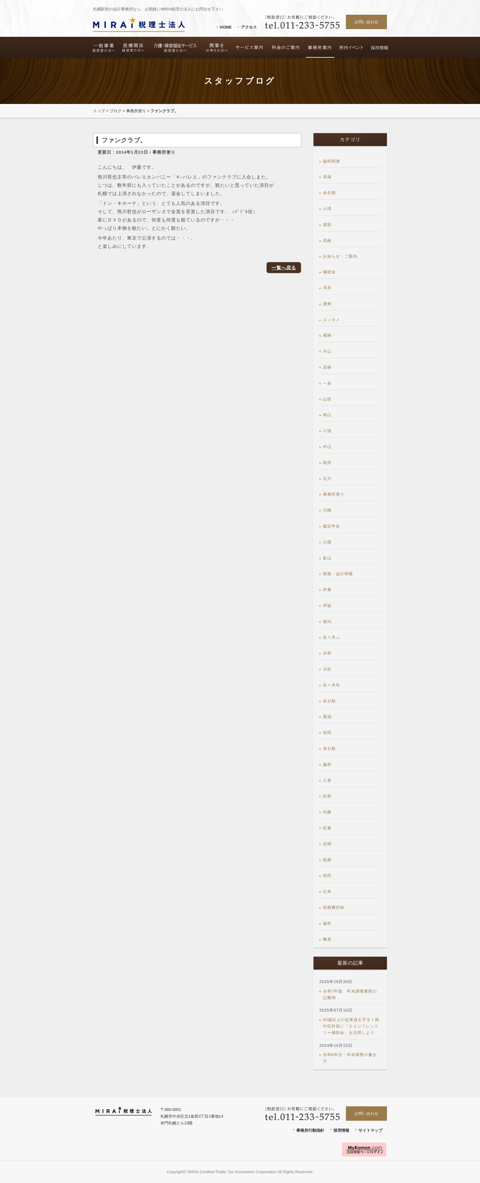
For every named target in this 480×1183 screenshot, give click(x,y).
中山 (327, 446)
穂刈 (327, 621)
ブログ (116, 111)
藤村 (327, 764)
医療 (327, 860)
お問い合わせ (366, 22)
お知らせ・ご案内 (340, 256)
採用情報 (341, 1130)
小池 (327, 430)
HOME (226, 27)
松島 (327, 796)
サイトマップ (370, 1130)
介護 (327, 542)
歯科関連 (331, 161)
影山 (327, 558)
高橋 (327, 367)
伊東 (327, 589)
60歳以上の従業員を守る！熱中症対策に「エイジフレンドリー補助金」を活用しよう (351, 1026)
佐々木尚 (331, 685)
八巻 (327, 780)
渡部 (327, 224)
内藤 (327, 812)
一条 (327, 383)
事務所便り (136, 111)
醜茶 (327, 939)
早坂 (327, 605)
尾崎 (327, 335)
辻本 (327, 891)
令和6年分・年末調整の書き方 (350, 1057)
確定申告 (331, 526)
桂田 (327, 875)
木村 (327, 653)
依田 (327, 732)
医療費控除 (333, 907)
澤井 (327, 288)
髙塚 (327, 177)
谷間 (327, 844)
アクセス (249, 27)
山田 (327, 399)
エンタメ (331, 319)
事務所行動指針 (310, 1130)
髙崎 (327, 240)
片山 (327, 351)
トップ (99, 111)
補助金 (329, 272)
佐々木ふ (331, 637)
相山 (327, 415)
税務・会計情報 (338, 573)
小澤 (327, 208)
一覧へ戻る (284, 267)
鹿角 (327, 304)
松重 (327, 828)
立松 (327, 669)
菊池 (327, 716)
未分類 (329, 192)
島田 (327, 462)
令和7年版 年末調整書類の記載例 (350, 994)
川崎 (327, 510)
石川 (327, 478)
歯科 (327, 923)
